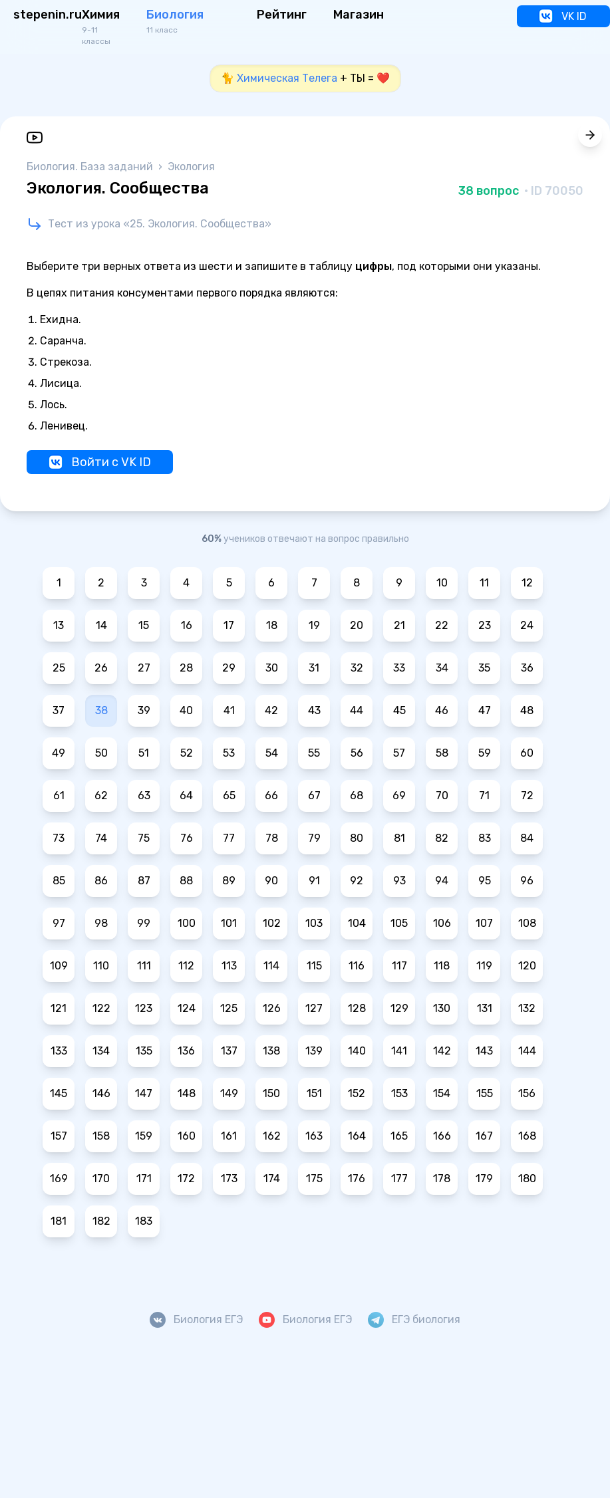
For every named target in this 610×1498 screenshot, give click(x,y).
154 (441, 1093)
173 (229, 1178)
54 (271, 753)
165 (399, 1136)
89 (228, 880)
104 (357, 923)
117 (399, 965)
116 (357, 965)
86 (101, 880)
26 (101, 668)
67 (314, 795)
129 (399, 1008)
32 (357, 668)
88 (186, 880)
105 (399, 923)
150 (271, 1093)
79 (314, 838)
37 (59, 710)
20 (356, 625)
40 (186, 710)
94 (441, 880)
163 (314, 1136)
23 (484, 625)
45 (399, 710)
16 (186, 625)
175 (314, 1178)
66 (271, 795)
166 (442, 1136)
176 (356, 1178)
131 (484, 1008)
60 (527, 753)
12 (527, 582)
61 (59, 795)
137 (229, 1051)
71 (484, 795)
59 (484, 753)
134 (101, 1051)
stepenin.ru (47, 14)
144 (527, 1051)
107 (484, 923)
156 (526, 1093)
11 (484, 582)
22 (441, 625)
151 (314, 1093)
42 (271, 710)
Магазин (358, 14)
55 (314, 753)
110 (101, 965)
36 (527, 668)
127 (314, 1008)
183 (143, 1221)
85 (59, 880)
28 (186, 668)
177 (399, 1178)
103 (314, 923)
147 (143, 1093)
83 (484, 838)
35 (484, 668)
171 (144, 1178)
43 (314, 710)
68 (356, 795)
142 (442, 1051)
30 (271, 668)
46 (441, 710)
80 (356, 838)
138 (271, 1051)
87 (144, 880)
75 (144, 838)
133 (59, 1051)
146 (101, 1093)
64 (186, 795)
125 (228, 1008)
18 (271, 625)
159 (143, 1136)
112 (186, 965)
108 (527, 923)
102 (272, 923)
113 (229, 965)
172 (186, 1178)
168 (527, 1136)
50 (101, 753)
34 (442, 668)
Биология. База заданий (91, 166)
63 (144, 795)
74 (101, 838)
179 (484, 1178)
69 (399, 795)
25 (59, 668)
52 (186, 753)
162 (272, 1136)
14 (101, 625)
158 (101, 1136)
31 (314, 668)
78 (271, 838)
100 (187, 923)
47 (484, 710)
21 (399, 625)
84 (527, 838)
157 (59, 1136)
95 (484, 880)
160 (187, 1136)
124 (187, 1008)
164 (357, 1136)
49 (58, 753)
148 (187, 1093)
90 (271, 880)
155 (484, 1093)
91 (314, 880)
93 (399, 880)
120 (527, 965)
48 (527, 710)
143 (484, 1051)
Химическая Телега (287, 78)
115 (314, 965)
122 (101, 1008)
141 (399, 1051)
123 (143, 1008)
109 (59, 965)
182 (101, 1221)
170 (101, 1178)
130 (441, 1008)
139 (314, 1051)
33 (399, 668)
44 (356, 710)
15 (143, 625)
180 (527, 1178)
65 (229, 795)
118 (442, 965)
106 (442, 923)
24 (527, 625)
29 (228, 668)
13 (58, 625)
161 (229, 1136)
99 (143, 923)
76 (186, 838)
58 (442, 753)
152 (356, 1093)
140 (357, 1051)
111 (144, 965)
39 (144, 710)
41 (229, 710)
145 (58, 1093)
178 (441, 1178)
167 (484, 1136)
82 (441, 838)
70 (442, 795)
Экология (191, 166)
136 (186, 1051)
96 (527, 880)
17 (229, 625)
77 (229, 838)
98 (101, 923)
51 (143, 753)
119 (484, 965)
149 (229, 1093)
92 (356, 880)
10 (442, 582)
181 (59, 1221)
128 (357, 1008)
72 (527, 795)
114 (271, 965)
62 (101, 795)
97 (59, 923)
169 (59, 1178)
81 (399, 838)
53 (229, 753)
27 (144, 668)
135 (144, 1051)
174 (271, 1178)
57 (399, 753)
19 (314, 625)
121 (59, 1008)
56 (357, 753)
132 (526, 1008)
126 (272, 1008)
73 (59, 838)
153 (399, 1093)
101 (229, 923)
